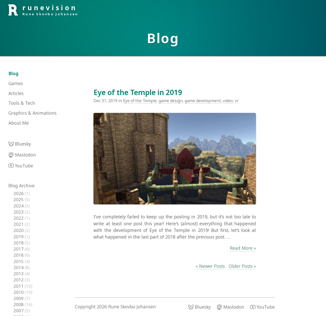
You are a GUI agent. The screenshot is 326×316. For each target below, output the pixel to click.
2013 (19, 273)
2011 (19, 286)
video (228, 100)
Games (15, 83)
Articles (16, 93)
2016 (19, 255)
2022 (19, 218)
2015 (19, 261)
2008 (19, 304)
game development (203, 100)
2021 (19, 224)
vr (237, 100)
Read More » (243, 248)
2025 (19, 199)
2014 (19, 267)
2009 (19, 298)
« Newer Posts (210, 266)
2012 (19, 280)
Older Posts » (242, 266)
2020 (19, 230)
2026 (19, 193)
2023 (19, 212)
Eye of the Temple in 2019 (137, 92)
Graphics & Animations (32, 113)
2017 (19, 249)
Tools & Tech (21, 103)
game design (171, 100)
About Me (18, 123)
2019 (19, 237)
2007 (19, 310)
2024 (19, 206)
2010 (19, 292)
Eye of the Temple (140, 100)
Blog (13, 73)
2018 (19, 243)
